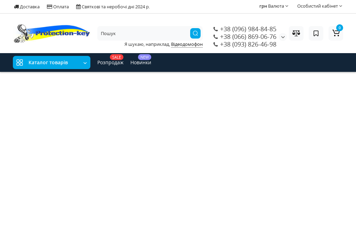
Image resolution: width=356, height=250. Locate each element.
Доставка (27, 6)
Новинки (140, 60)
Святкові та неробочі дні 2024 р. (113, 6)
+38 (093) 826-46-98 (244, 44)
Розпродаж (110, 60)
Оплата (58, 6)
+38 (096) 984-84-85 (244, 29)
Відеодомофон (187, 44)
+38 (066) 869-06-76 (244, 36)
